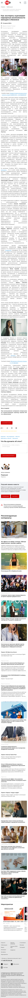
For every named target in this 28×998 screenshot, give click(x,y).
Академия (12, 950)
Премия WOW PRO (13, 947)
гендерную (8, 250)
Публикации (4, 945)
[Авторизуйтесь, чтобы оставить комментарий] (14, 448)
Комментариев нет (7, 28)
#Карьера (3, 436)
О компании (23, 942)
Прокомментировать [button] (8, 455)
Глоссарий (22, 947)
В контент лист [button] (6, 422)
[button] (25, 2)
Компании (3, 949)
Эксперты (3, 952)
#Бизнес (17, 436)
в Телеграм (6, 496)
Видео (2, 947)
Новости (3, 942)
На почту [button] (15, 496)
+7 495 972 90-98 (6, 960)
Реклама (22, 945)
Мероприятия (4, 954)
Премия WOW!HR (12, 943)
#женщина (15, 438)
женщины (4, 170)
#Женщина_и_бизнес (6, 438)
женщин (14, 355)
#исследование (10, 436)
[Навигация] (2, 2)
